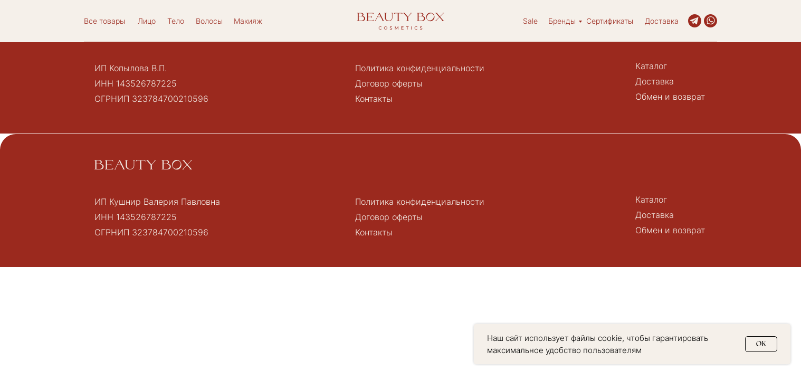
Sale (530, 20)
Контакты (374, 98)
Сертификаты (609, 20)
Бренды (562, 20)
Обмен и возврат (670, 96)
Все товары (104, 20)
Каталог (651, 66)
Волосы (209, 20)
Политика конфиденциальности (419, 68)
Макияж (248, 20)
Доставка (662, 20)
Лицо (147, 20)
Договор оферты (389, 83)
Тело (175, 20)
